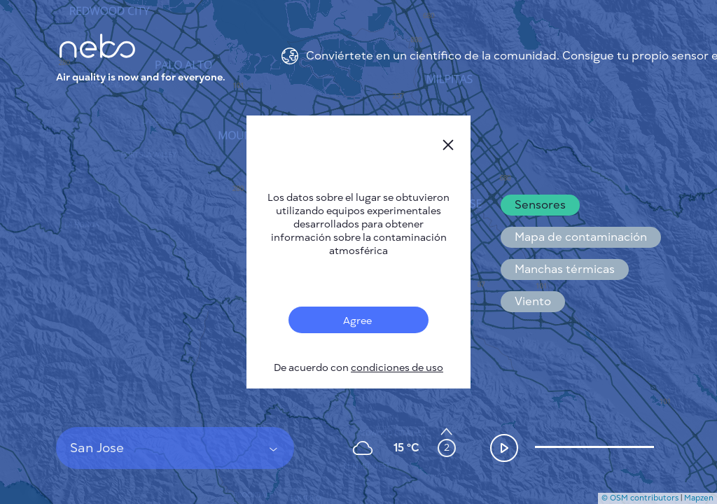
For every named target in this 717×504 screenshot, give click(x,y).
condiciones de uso (397, 367)
